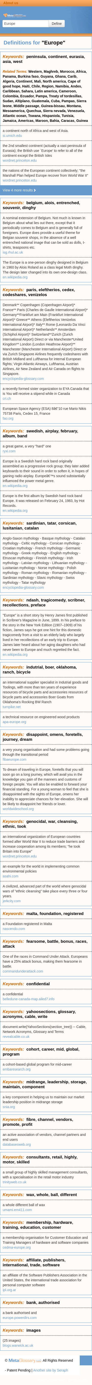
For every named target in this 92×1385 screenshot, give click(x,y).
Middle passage (26, 106)
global (72, 1049)
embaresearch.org (17, 1069)
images (33, 1330)
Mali (37, 81)
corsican (67, 523)
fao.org (8, 418)
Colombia (10, 96)
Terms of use (77, 1380)
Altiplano (22, 101)
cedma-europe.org (17, 1247)
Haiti (25, 86)
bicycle (23, 672)
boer (49, 667)
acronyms (12, 1016)
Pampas (68, 101)
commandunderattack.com (23, 971)
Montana (74, 106)
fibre (30, 1119)
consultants (38, 1157)
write (43, 1016)
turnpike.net (12, 707)
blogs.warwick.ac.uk (18, 1345)
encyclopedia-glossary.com (23, 379)
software (51, 1265)
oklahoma (66, 667)
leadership (57, 1082)
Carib (72, 76)
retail (57, 1157)
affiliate (33, 1260)
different (68, 1194)
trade (35, 1265)
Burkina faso (28, 76)
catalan (32, 528)
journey (10, 739)
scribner (76, 600)
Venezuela (75, 111)
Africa (81, 71)
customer (51, 1227)
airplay (51, 431)
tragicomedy (53, 600)
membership (38, 1222)
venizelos (37, 294)
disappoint (36, 734)
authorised (49, 1302)
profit (27, 1124)
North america (54, 81)
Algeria (8, 81)
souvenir (11, 207)
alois (49, 202)
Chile (35, 86)
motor (8, 1162)
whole (42, 1194)
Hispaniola (51, 116)
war (51, 821)
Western (35, 71)
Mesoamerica (14, 111)
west (18, 61)
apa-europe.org (14, 722)
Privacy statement (51, 1380)
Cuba (55, 101)
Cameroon (67, 91)
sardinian (35, 523)
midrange (35, 1082)
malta (31, 913)
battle (52, 941)
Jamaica (9, 121)
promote (11, 1124)
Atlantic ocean (14, 116)
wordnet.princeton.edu (20, 160)
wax (30, 1194)
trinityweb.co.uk (14, 1182)
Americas (26, 121)
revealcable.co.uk (16, 1037)
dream (26, 739)
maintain (11, 1087)
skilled (23, 1162)
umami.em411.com (17, 1210)
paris (31, 289)
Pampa (41, 96)
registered (74, 913)
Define (57, 24)
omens (56, 734)
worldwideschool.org (18, 809)
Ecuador (27, 96)
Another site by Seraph (50, 1370)
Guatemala (40, 101)
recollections (15, 605)
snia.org (9, 1107)
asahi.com (10, 876)
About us (10, 3)
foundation (50, 913)
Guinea (82, 121)
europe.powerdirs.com (20, 1318)
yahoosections (40, 1011)
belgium (34, 202)
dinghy (29, 207)
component (33, 1087)
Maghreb (51, 71)
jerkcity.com (12, 901)
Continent (24, 81)
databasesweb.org (17, 1144)
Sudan (8, 101)
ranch (8, 672)
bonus (67, 941)
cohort (32, 1049)
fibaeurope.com (14, 759)
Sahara (27, 91)
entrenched (67, 202)
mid (60, 1049)
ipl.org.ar (9, 1290)
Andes (75, 86)
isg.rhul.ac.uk (13, 252)
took (21, 826)
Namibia (62, 86)
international (15, 1265)
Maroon (41, 121)
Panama (9, 76)
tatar (51, 523)
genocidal (36, 821)
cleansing (67, 821)
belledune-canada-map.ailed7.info (28, 999)
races (81, 941)
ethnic (9, 826)
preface (38, 605)
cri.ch (7, 398)
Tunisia (67, 116)
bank (31, 1302)
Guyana (46, 76)
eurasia (76, 56)
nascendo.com (14, 929)
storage (78, 1082)
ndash (32, 600)
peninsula (36, 56)
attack (9, 946)
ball (54, 1194)
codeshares (14, 294)
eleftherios (49, 289)
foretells (74, 734)
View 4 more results (19, 190)
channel (45, 1119)
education (30, 1227)
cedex (68, 289)
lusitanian (12, 528)
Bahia (54, 121)
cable (30, 1016)
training (10, 1227)
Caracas (68, 121)
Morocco (67, 71)
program (11, 1054)
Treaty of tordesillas (65, 96)
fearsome (35, 941)
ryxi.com (9, 451)
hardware (62, 1222)
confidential (38, 984)
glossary (66, 1011)
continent (57, 56)
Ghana (60, 76)
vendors (64, 1119)
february (69, 431)
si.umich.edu (12, 136)
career (48, 1049)
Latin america (46, 91)
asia (7, 61)
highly (70, 1157)
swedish (34, 431)
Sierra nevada (54, 111)
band (22, 436)
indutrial (34, 667)
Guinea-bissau (53, 106)
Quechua (33, 111)
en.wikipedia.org (15, 277)
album (9, 436)
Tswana (34, 116)
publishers (53, 1260)
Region (47, 86)
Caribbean (11, 91)
